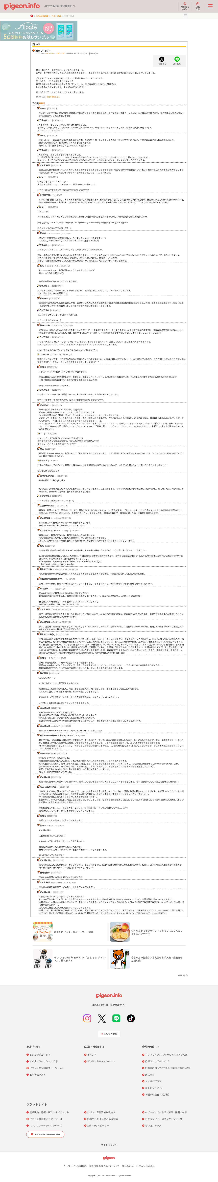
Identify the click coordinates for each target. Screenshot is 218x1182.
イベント (92, 1054)
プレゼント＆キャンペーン (101, 1061)
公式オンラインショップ (42, 1061)
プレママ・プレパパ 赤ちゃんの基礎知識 (166, 1054)
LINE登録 (197, 6)
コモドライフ (152, 1087)
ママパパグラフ (153, 1081)
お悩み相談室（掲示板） (158, 1094)
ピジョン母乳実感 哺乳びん (101, 1112)
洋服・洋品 (60, 53)
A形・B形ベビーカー (98, 1125)
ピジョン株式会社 (145, 1166)
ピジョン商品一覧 (38, 1054)
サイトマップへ (109, 1144)
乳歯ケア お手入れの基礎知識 (102, 1119)
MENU (185, 15)
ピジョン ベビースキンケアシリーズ (163, 1119)
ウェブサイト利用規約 (75, 1166)
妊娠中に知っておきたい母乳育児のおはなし (168, 1068)
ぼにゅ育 (149, 1074)
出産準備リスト (37, 1074)
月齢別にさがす (185, 6)
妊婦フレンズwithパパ (157, 1061)
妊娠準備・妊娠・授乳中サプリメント (49, 1112)
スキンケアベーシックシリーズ (45, 1125)
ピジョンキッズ (153, 1125)
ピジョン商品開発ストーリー (44, 1068)
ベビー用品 (56, 15)
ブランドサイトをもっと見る (47, 1134)
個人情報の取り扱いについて (104, 1166)
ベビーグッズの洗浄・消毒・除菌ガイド (166, 1112)
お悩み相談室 (42, 15)
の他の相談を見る (53, 96)
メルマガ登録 (109, 1033)
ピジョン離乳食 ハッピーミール (45, 1119)
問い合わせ (128, 1166)
